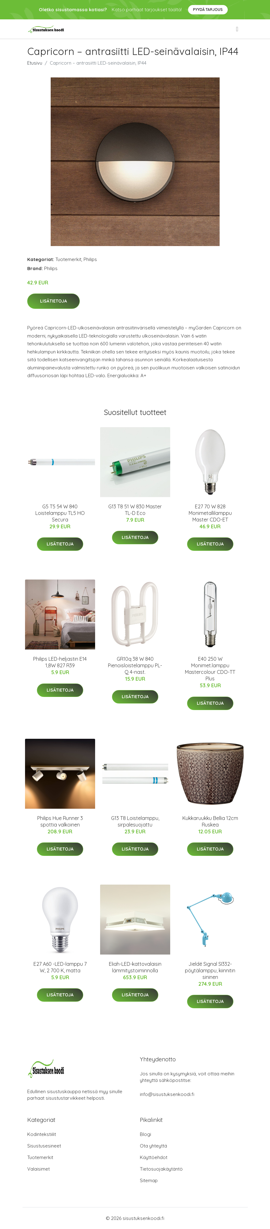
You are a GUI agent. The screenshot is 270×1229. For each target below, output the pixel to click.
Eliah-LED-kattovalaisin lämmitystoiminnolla (135, 967)
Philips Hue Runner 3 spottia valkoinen (60, 821)
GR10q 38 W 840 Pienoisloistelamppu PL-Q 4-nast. (135, 665)
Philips (90, 259)
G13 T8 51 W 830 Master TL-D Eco (135, 509)
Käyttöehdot (153, 1157)
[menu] (237, 29)
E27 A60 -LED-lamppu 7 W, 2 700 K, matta (60, 967)
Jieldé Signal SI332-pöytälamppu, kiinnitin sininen (210, 970)
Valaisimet (38, 1169)
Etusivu (34, 63)
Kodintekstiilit (41, 1134)
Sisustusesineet (44, 1146)
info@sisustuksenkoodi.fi (167, 1094)
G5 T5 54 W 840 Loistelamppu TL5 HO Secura (60, 513)
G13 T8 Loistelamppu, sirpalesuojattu (135, 821)
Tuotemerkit (68, 259)
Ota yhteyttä (153, 1146)
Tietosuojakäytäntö (161, 1169)
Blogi (145, 1134)
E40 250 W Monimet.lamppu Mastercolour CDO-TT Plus (210, 669)
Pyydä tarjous (208, 9)
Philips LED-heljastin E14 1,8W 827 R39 (60, 662)
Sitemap (149, 1180)
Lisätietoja (53, 301)
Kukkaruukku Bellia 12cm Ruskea (210, 821)
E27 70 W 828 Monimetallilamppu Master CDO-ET (210, 513)
